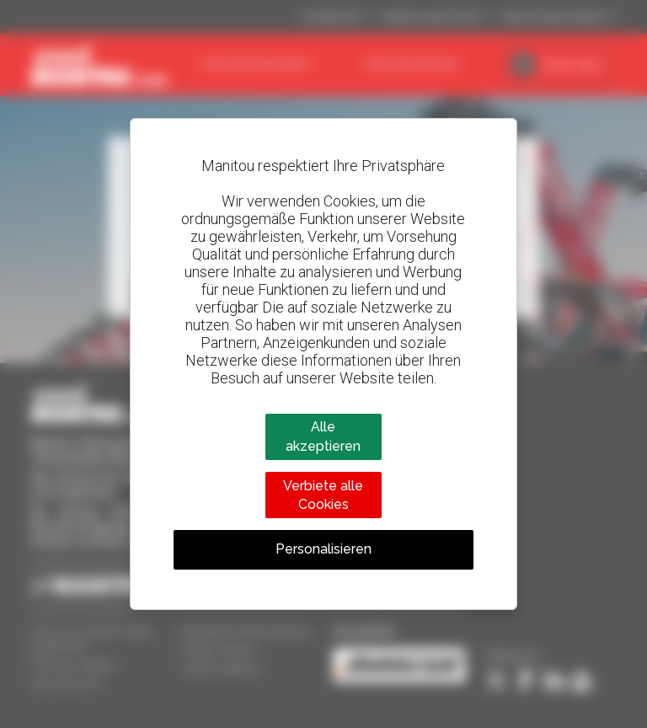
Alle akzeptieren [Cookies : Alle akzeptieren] (323, 436)
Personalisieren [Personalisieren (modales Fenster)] (323, 549)
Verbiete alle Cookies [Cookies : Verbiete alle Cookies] (323, 495)
